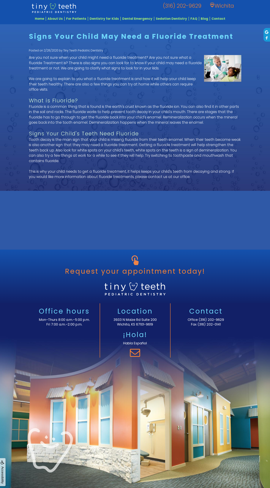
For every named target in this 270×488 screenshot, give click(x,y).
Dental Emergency (137, 19)
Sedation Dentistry (171, 19)
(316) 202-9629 (211, 319)
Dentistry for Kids (104, 19)
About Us (55, 19)
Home (39, 19)
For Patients (76, 19)
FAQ (193, 19)
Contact (218, 19)
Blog (204, 19)
